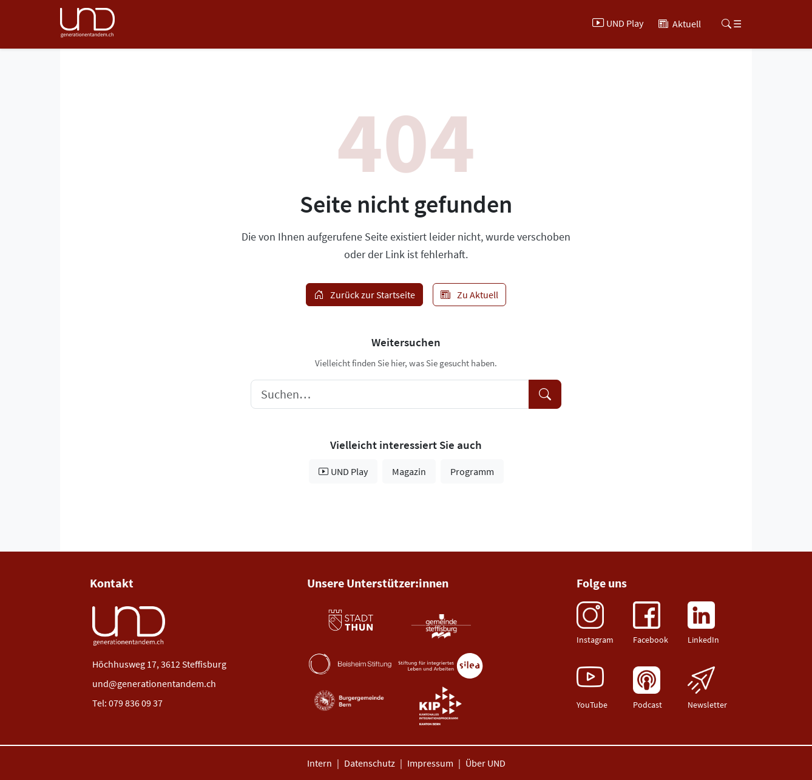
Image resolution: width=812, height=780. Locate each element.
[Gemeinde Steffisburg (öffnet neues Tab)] (441, 625)
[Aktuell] (680, 23)
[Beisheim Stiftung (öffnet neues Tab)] (350, 664)
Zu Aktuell (469, 295)
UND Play (343, 471)
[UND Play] (619, 23)
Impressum (430, 763)
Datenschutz (369, 763)
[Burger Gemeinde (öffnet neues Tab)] (350, 701)
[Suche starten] (545, 394)
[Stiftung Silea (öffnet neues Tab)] (440, 666)
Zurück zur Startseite (364, 295)
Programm (472, 471)
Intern (319, 763)
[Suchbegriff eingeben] (390, 394)
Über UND (485, 763)
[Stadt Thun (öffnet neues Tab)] (350, 620)
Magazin (409, 471)
